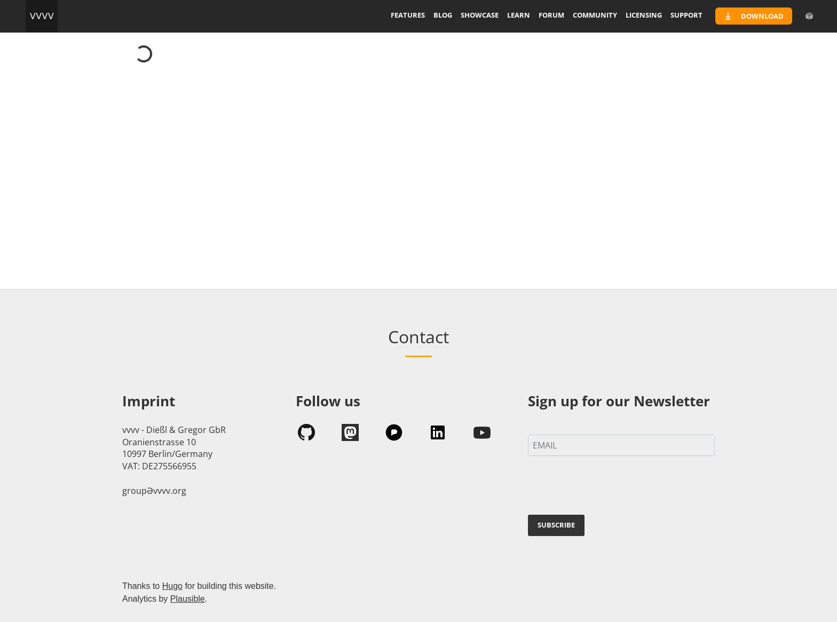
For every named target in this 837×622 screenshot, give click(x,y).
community (595, 15)
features (408, 15)
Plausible (187, 598)
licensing (644, 15)
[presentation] (609, 487)
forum (551, 15)
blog (442, 15)
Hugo (172, 585)
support (686, 15)
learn (518, 15)
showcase (480, 15)
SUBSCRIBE (556, 525)
